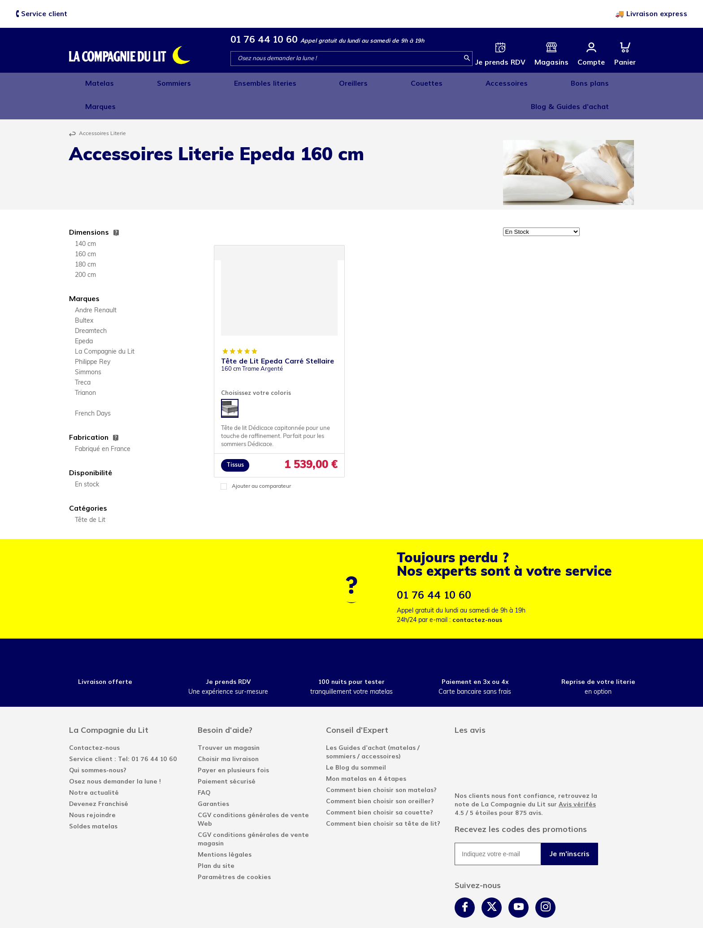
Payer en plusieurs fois (233, 744)
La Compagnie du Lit (105, 326)
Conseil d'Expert (357, 704)
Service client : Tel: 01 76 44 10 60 (123, 733)
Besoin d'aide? (225, 704)
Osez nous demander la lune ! (115, 755)
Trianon (85, 367)
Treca (83, 357)
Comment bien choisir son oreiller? (380, 775)
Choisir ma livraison (228, 733)
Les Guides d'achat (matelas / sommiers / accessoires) (373, 726)
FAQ (204, 766)
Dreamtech (91, 305)
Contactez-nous (94, 722)
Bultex (84, 295)
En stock (87, 458)
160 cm (85, 228)
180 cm (85, 239)
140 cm (85, 218)
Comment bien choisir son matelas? (381, 764)
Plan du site (216, 840)
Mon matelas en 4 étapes (366, 753)
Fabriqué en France (102, 423)
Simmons (88, 346)
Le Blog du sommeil (356, 741)
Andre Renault (96, 284)
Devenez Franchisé (98, 778)
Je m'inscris (570, 827)
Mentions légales (225, 828)
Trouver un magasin (229, 722)
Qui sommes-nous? (97, 744)
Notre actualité (94, 766)
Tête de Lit (90, 494)
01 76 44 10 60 (264, 39)
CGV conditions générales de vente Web (253, 793)
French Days (93, 388)
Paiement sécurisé (227, 755)
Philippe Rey (92, 336)
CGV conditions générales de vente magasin (253, 813)
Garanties (213, 778)
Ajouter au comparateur (261, 460)
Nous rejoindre (92, 789)
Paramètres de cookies (234, 851)
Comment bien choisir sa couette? (379, 786)
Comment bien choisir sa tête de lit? (383, 797)
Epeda (84, 315)
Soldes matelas (93, 800)
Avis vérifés (577, 778)
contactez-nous (477, 594)
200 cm (85, 249)
